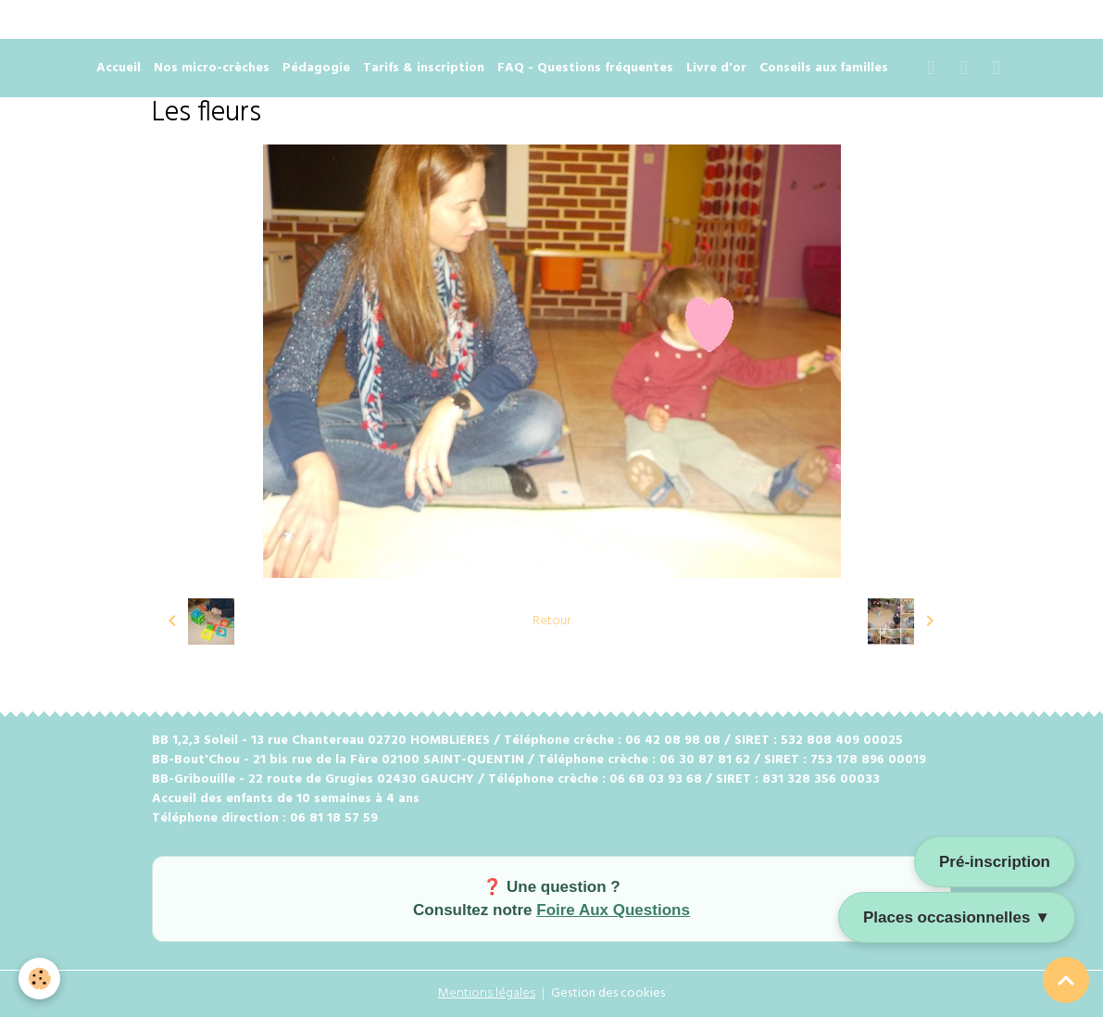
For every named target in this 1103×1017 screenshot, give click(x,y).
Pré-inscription (994, 862)
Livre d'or (716, 68)
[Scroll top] (1066, 980)
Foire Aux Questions (613, 910)
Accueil (118, 68)
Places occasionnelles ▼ (956, 917)
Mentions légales (486, 993)
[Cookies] (39, 978)
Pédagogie (316, 68)
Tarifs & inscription (423, 68)
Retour (551, 621)
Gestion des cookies (608, 993)
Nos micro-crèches (211, 68)
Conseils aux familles (823, 68)
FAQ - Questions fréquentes (585, 68)
